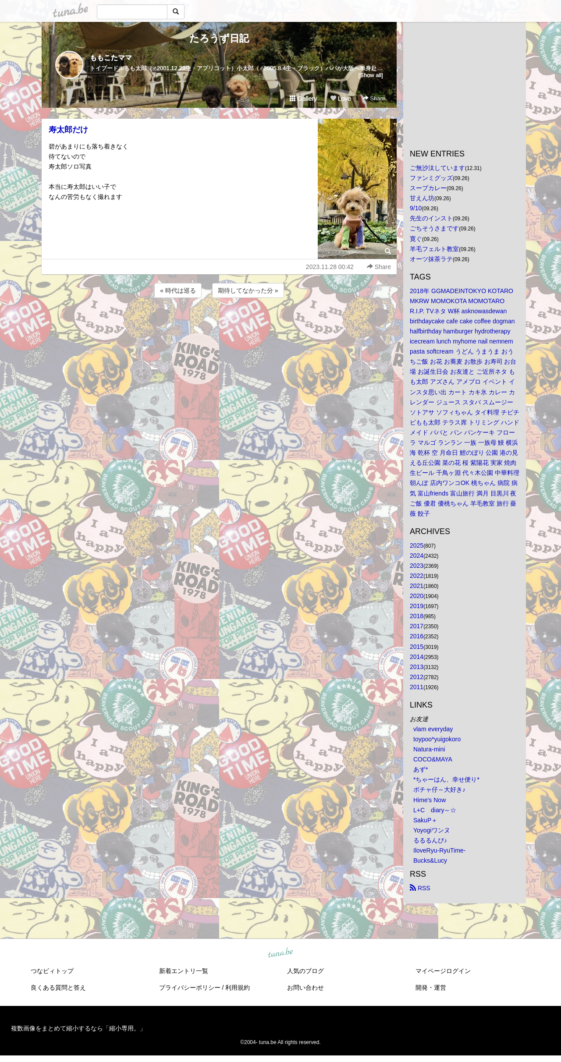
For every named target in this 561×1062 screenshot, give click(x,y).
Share (374, 98)
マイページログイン (443, 970)
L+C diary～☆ (434, 810)
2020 (416, 595)
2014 (416, 656)
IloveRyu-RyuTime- (439, 850)
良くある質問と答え (58, 987)
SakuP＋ (425, 820)
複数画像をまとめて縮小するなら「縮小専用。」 (78, 1028)
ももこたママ (111, 57)
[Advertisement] (219, 323)
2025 (416, 545)
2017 (416, 626)
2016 (416, 636)
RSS (420, 888)
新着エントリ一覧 (183, 970)
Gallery (303, 98)
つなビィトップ (52, 970)
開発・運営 (430, 987)
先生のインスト (431, 218)
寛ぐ (416, 238)
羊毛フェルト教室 (434, 248)
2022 (416, 575)
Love (340, 98)
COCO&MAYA (432, 759)
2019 (416, 605)
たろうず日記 (219, 38)
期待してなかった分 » (248, 290)
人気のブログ (305, 970)
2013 (416, 666)
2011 (416, 686)
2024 (416, 555)
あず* (420, 769)
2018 (416, 616)
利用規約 (237, 987)
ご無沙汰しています (437, 167)
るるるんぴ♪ (430, 840)
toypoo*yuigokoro (437, 739)
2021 (416, 585)
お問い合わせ (305, 987)
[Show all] (371, 75)
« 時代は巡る (178, 290)
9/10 (416, 208)
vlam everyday (433, 729)
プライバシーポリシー (189, 987)
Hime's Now (429, 800)
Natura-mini (429, 749)
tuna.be (280, 953)
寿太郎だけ (68, 129)
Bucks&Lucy (430, 860)
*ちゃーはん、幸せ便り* (446, 779)
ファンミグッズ (431, 177)
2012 (416, 676)
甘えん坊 (422, 198)
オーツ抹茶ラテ (431, 258)
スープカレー (428, 187)
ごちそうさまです (434, 228)
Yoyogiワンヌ (431, 830)
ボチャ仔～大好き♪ (439, 789)
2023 (416, 565)
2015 (416, 646)
